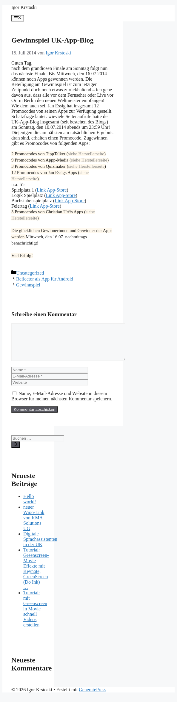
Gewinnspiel (28, 284)
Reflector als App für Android (44, 278)
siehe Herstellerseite (86, 153)
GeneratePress (92, 696)
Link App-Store (52, 189)
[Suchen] (15, 452)
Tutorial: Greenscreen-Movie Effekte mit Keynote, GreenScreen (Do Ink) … (36, 575)
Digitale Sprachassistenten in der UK (40, 546)
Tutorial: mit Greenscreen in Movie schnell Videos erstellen (35, 615)
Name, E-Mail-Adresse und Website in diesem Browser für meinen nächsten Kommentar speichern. (61, 403)
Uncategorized (30, 272)
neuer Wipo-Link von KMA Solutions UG (33, 525)
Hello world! (29, 506)
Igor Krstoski (24, 7)
